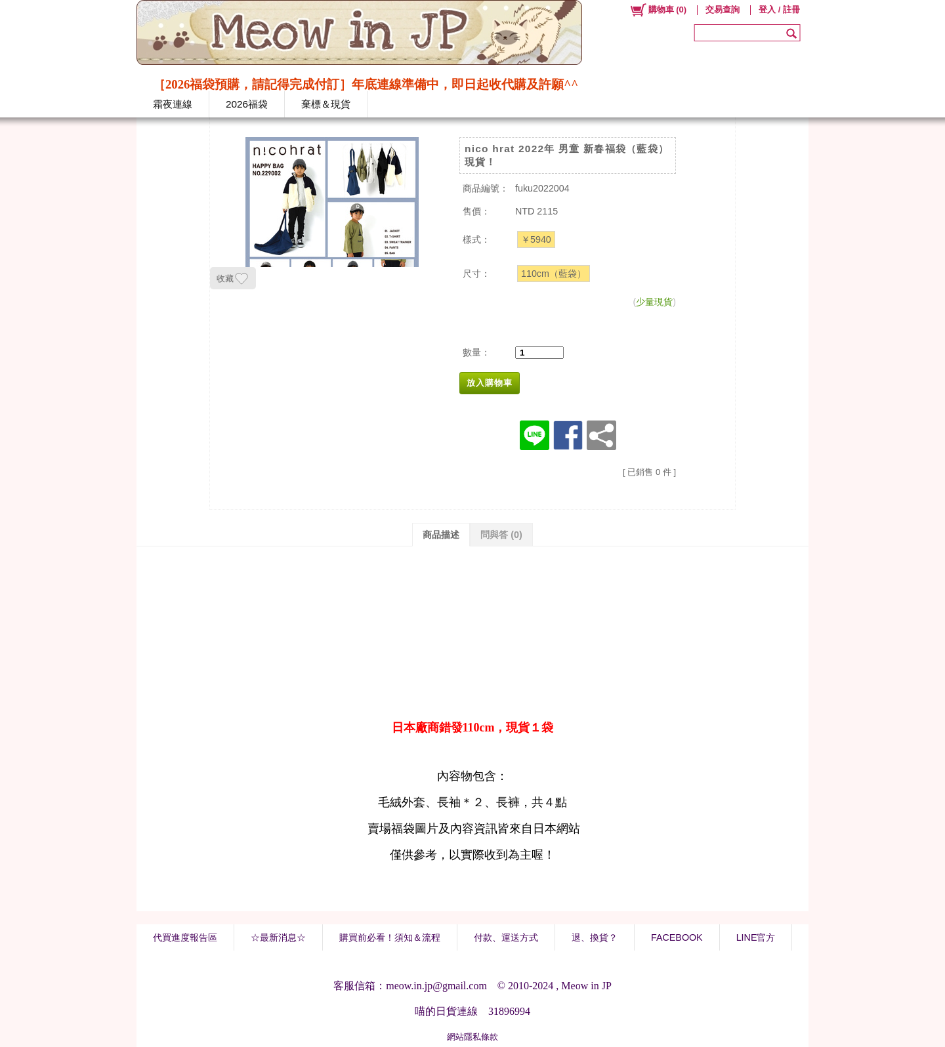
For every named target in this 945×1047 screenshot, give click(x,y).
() (658, 10)
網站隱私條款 (472, 1037)
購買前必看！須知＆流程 (389, 937)
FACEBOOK (677, 937)
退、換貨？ (595, 937)
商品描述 (441, 534)
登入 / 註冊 (779, 9)
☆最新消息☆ (278, 937)
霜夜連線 (172, 104)
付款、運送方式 (506, 937)
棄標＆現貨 (325, 104)
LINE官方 (756, 937)
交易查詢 (722, 9)
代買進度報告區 (185, 937)
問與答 (501, 534)
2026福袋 (247, 104)
